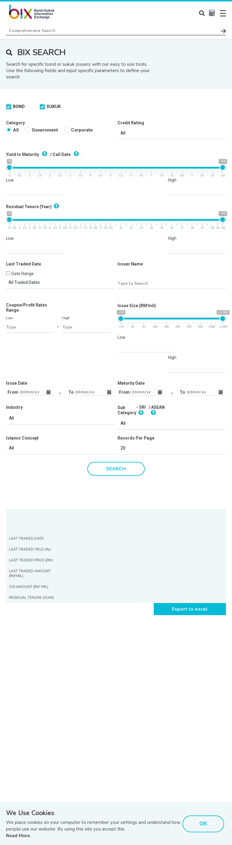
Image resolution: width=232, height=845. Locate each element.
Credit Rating (131, 50)
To (71, 319)
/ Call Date (65, 81)
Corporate (78, 57)
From (13, 319)
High (172, 107)
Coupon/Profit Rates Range (26, 235)
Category (15, 50)
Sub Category (127, 337)
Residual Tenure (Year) (33, 133)
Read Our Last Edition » (75, 760)
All (12, 57)
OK (203, 823)
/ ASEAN (157, 337)
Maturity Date (131, 310)
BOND (15, 34)
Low (10, 107)
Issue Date (16, 310)
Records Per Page (136, 365)
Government (41, 57)
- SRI (141, 337)
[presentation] (52, 793)
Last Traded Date (23, 191)
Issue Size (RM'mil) (137, 232)
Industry (14, 334)
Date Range (22, 201)
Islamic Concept (22, 365)
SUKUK (50, 34)
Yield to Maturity (27, 81)
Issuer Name (130, 191)
